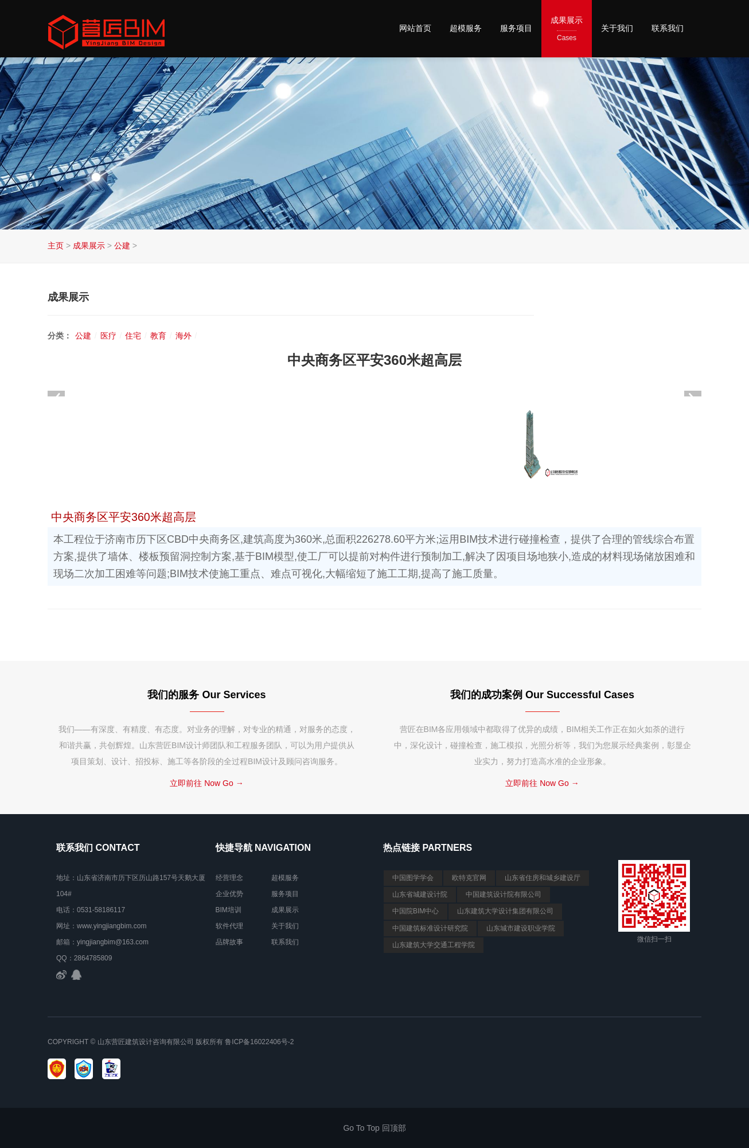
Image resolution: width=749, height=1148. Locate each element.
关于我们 (617, 28)
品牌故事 (229, 942)
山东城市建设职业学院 (520, 928)
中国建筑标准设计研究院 (430, 928)
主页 (56, 245)
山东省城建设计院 (419, 894)
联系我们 (668, 28)
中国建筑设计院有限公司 (503, 894)
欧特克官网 (469, 878)
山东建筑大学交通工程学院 (433, 945)
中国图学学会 (413, 878)
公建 (122, 245)
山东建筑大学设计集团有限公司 (505, 911)
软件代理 (229, 926)
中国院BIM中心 (415, 911)
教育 (158, 335)
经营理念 (229, 878)
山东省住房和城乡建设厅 (542, 878)
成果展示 (567, 29)
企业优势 (229, 894)
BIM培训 (228, 910)
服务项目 (516, 28)
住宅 (133, 335)
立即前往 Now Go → (206, 783)
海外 (183, 335)
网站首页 (415, 28)
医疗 (108, 335)
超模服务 (466, 28)
